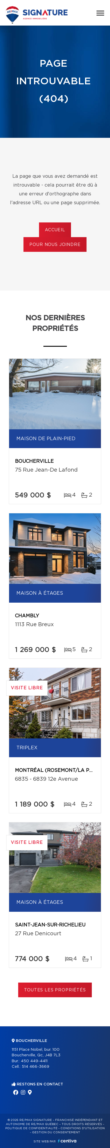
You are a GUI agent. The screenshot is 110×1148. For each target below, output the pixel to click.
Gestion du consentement (56, 1132)
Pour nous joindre (54, 245)
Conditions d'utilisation (82, 1128)
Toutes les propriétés (55, 990)
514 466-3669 (35, 1067)
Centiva (67, 1141)
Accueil (55, 230)
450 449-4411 (34, 1061)
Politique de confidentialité (31, 1128)
